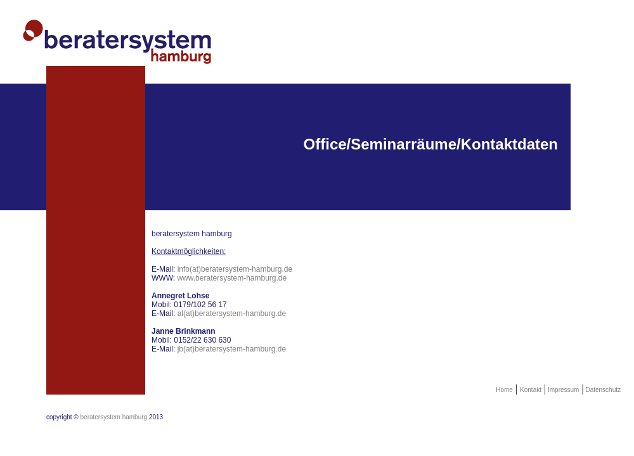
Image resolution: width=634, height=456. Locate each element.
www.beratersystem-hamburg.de (232, 278)
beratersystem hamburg (114, 417)
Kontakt (530, 389)
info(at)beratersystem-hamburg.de (235, 269)
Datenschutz (602, 389)
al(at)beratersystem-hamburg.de (232, 313)
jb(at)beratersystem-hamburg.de (232, 349)
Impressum (562, 389)
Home (504, 389)
